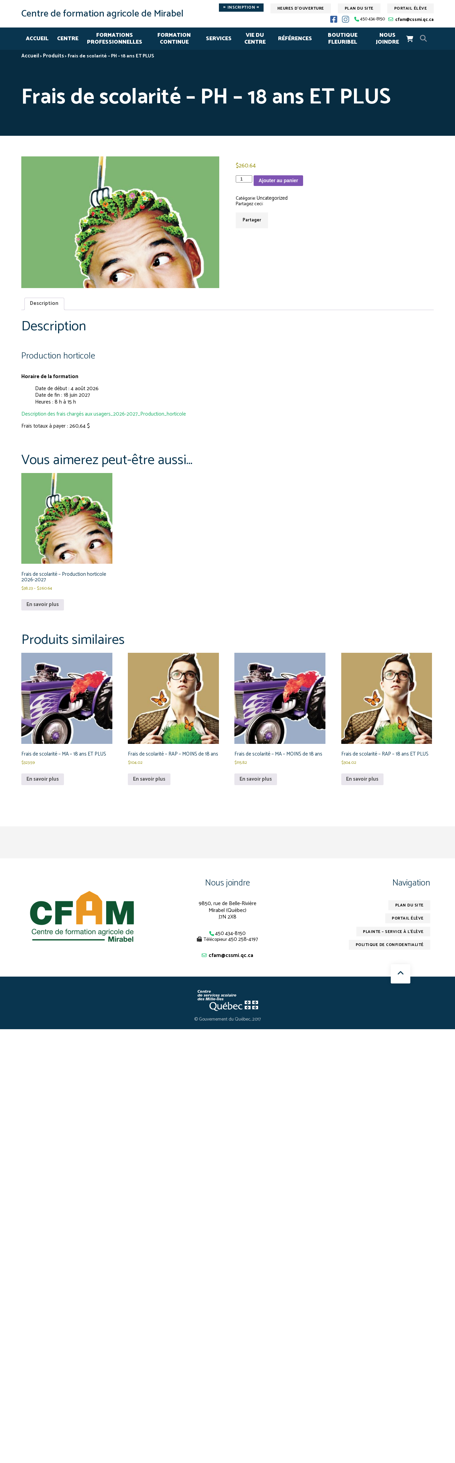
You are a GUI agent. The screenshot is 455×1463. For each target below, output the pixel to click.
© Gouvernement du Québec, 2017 (227, 1029)
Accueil (37, 38)
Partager (252, 220)
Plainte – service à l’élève (392, 941)
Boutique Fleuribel (342, 39)
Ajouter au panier (278, 180)
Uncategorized (273, 198)
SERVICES (219, 38)
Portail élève (410, 8)
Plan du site (359, 8)
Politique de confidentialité (388, 955)
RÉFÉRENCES (295, 38)
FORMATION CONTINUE (174, 39)
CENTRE (67, 38)
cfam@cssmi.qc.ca (414, 19)
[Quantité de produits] (244, 179)
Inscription (241, 7)
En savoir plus (42, 606)
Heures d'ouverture (300, 8)
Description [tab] (44, 304)
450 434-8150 (372, 19)
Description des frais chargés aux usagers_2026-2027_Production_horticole (105, 414)
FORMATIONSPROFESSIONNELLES (114, 39)
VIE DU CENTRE (255, 39)
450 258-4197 (243, 949)
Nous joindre (227, 892)
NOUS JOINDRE (387, 39)
